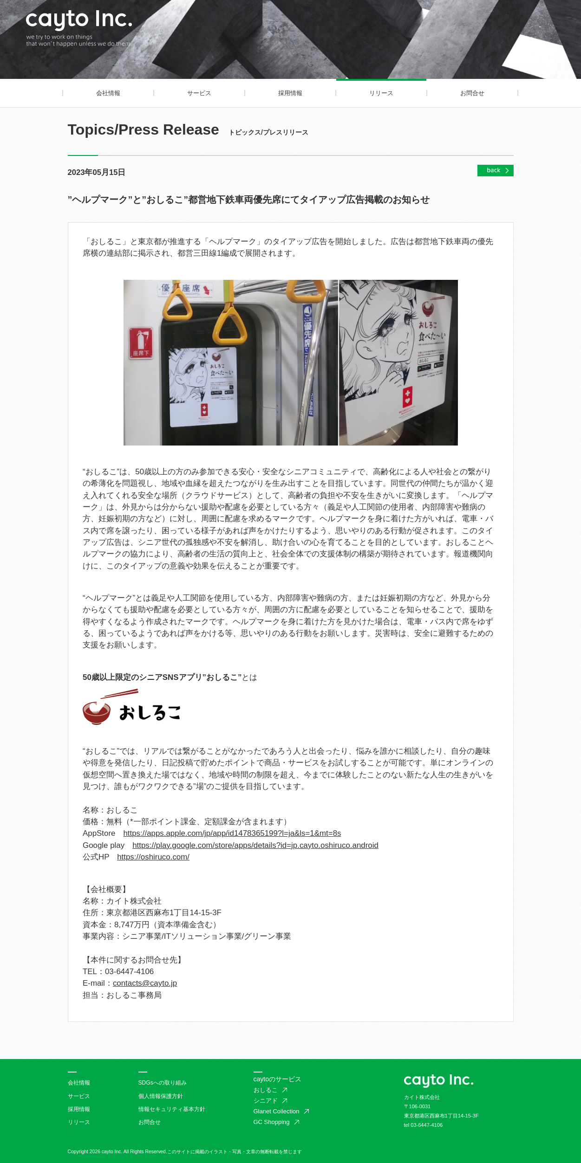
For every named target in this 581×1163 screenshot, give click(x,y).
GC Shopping (272, 1122)
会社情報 (108, 93)
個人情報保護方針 (160, 1096)
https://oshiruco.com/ (153, 857)
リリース (381, 93)
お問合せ (472, 93)
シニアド (266, 1101)
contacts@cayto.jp (145, 983)
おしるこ (266, 1090)
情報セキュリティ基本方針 (171, 1109)
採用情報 (290, 93)
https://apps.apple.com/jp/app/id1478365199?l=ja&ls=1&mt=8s (232, 833)
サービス (199, 93)
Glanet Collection (277, 1111)
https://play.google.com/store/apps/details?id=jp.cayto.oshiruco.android (255, 845)
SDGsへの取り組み (162, 1082)
